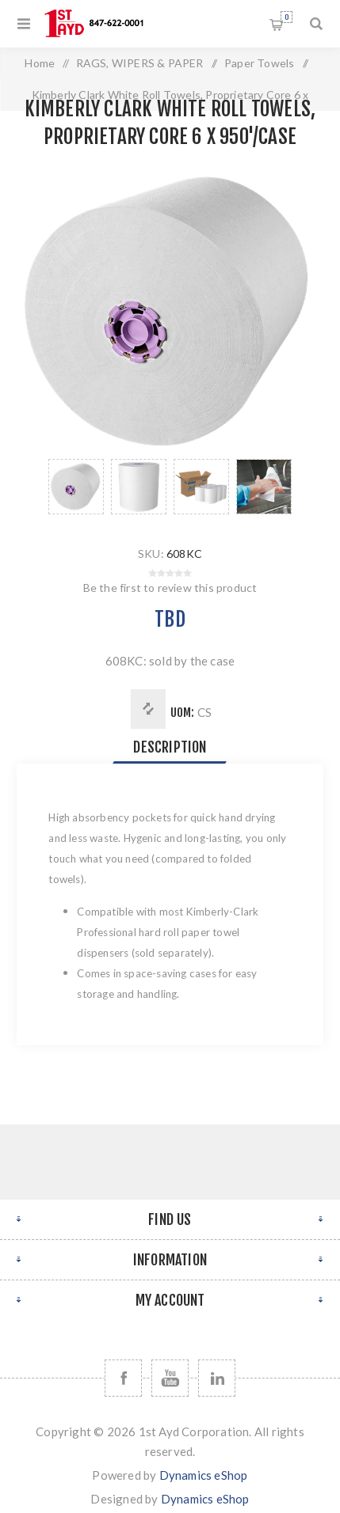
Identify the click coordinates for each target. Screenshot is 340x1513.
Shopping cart (286, 17)
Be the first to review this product (170, 587)
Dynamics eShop (203, 1475)
